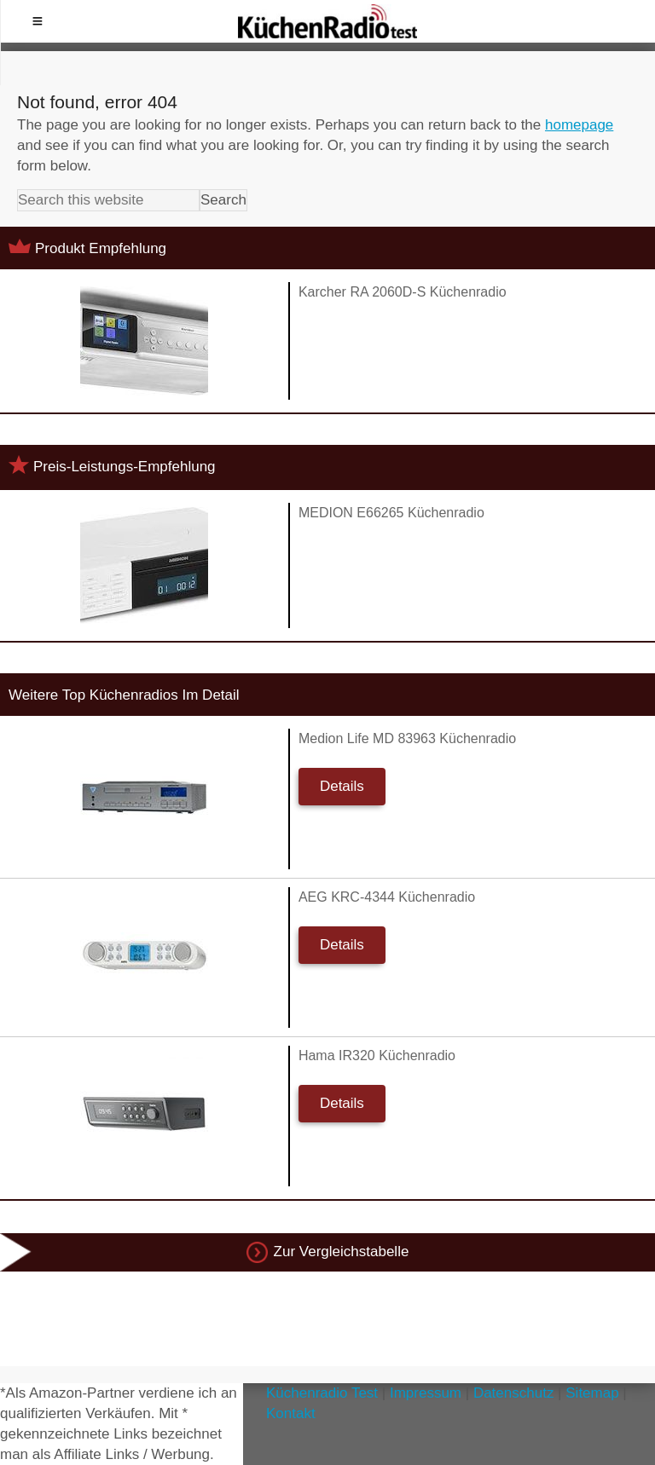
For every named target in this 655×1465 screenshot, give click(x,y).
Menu (37, 21)
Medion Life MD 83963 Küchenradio (407, 738)
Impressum (425, 1393)
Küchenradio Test (322, 1393)
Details (342, 786)
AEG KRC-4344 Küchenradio (387, 897)
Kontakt (291, 1413)
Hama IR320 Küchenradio (377, 1055)
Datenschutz (513, 1393)
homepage (579, 125)
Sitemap (591, 1393)
